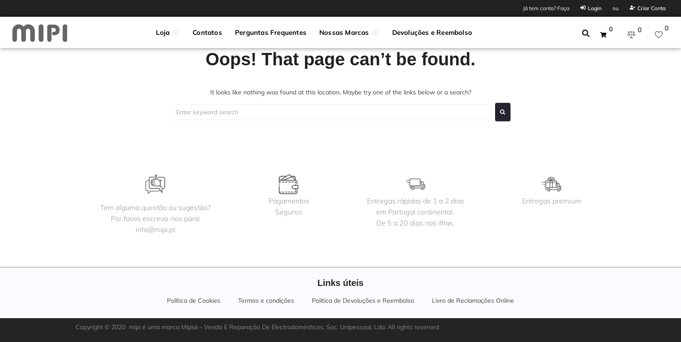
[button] (168, 33)
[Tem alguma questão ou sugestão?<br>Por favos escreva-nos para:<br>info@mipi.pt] (156, 184)
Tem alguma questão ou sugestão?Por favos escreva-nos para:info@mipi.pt (156, 218)
